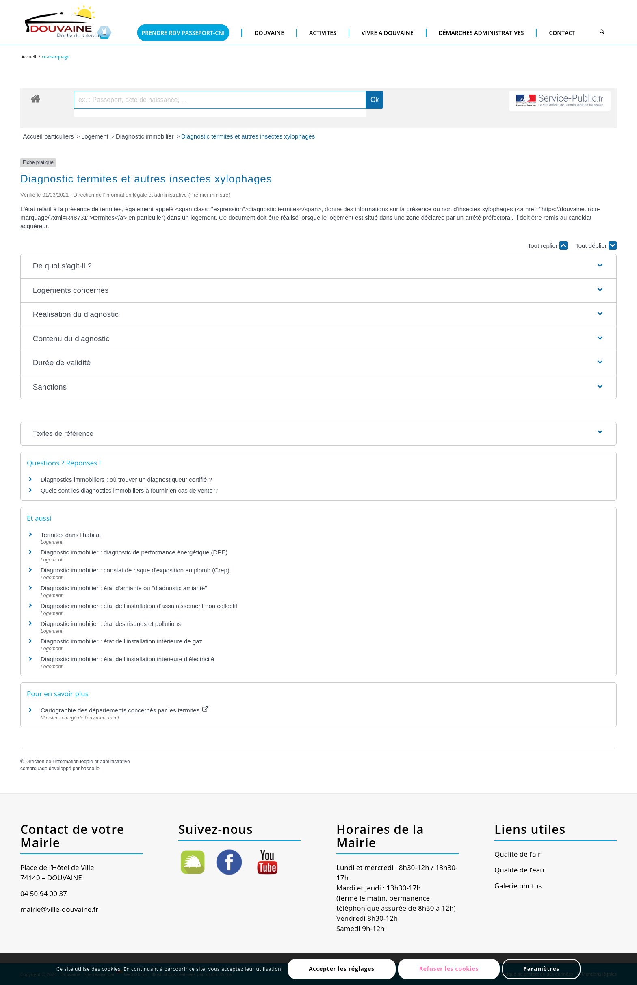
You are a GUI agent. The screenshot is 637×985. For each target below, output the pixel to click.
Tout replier (548, 245)
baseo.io (90, 768)
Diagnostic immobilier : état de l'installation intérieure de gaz (121, 641)
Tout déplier (596, 245)
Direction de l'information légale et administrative (77, 761)
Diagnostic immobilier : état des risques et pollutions (111, 623)
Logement (95, 136)
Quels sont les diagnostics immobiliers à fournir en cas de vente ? (129, 490)
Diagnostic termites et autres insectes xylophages (248, 136)
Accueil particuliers (49, 136)
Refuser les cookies (449, 968)
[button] (319, 266)
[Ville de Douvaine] (67, 22)
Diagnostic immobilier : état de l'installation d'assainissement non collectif (139, 605)
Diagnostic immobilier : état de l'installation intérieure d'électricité (127, 659)
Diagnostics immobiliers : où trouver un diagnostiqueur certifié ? (126, 479)
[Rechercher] (602, 32)
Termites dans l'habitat (71, 534)
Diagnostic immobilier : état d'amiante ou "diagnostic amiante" (124, 588)
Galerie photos (518, 885)
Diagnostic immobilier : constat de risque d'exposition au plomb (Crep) (135, 570)
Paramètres (541, 968)
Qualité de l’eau (519, 870)
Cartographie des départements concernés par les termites (124, 710)
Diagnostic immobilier (146, 136)
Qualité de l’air (517, 854)
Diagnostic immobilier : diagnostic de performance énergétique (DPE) (134, 552)
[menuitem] (184, 20)
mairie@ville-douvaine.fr (59, 909)
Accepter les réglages (342, 968)
